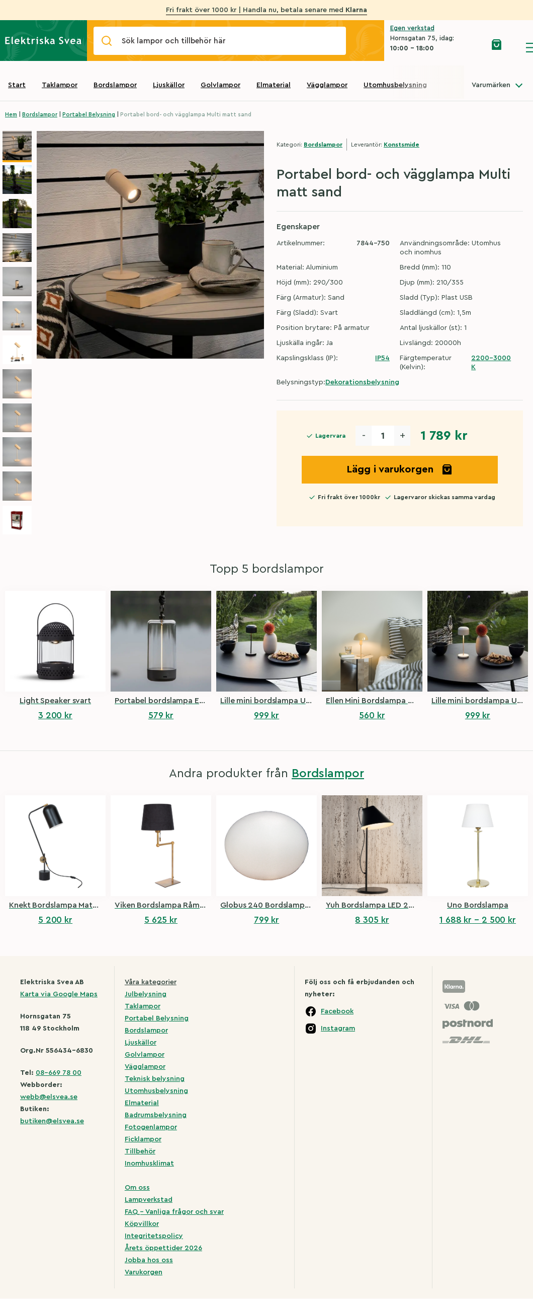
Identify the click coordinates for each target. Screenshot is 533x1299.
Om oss (137, 1187)
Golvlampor (220, 85)
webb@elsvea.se (48, 1097)
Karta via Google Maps (59, 994)
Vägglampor (327, 85)
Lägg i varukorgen (399, 469)
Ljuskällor (169, 85)
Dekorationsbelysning (362, 382)
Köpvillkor (142, 1223)
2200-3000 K (491, 363)
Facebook (337, 1011)
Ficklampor (143, 1139)
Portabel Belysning (88, 114)
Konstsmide (401, 145)
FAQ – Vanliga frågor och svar (174, 1211)
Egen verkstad (412, 28)
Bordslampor (115, 85)
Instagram (338, 1028)
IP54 (382, 358)
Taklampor (59, 85)
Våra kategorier (150, 982)
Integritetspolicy (154, 1236)
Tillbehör (140, 1151)
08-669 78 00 (58, 1072)
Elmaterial (273, 85)
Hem (11, 114)
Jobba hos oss (149, 1260)
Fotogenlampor (151, 1127)
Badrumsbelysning (156, 1115)
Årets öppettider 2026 (163, 1248)
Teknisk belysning (155, 1078)
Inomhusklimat (149, 1163)
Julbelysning (145, 994)
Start (17, 85)
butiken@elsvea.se (52, 1121)
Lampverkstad (148, 1199)
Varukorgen (143, 1272)
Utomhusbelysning (395, 85)
